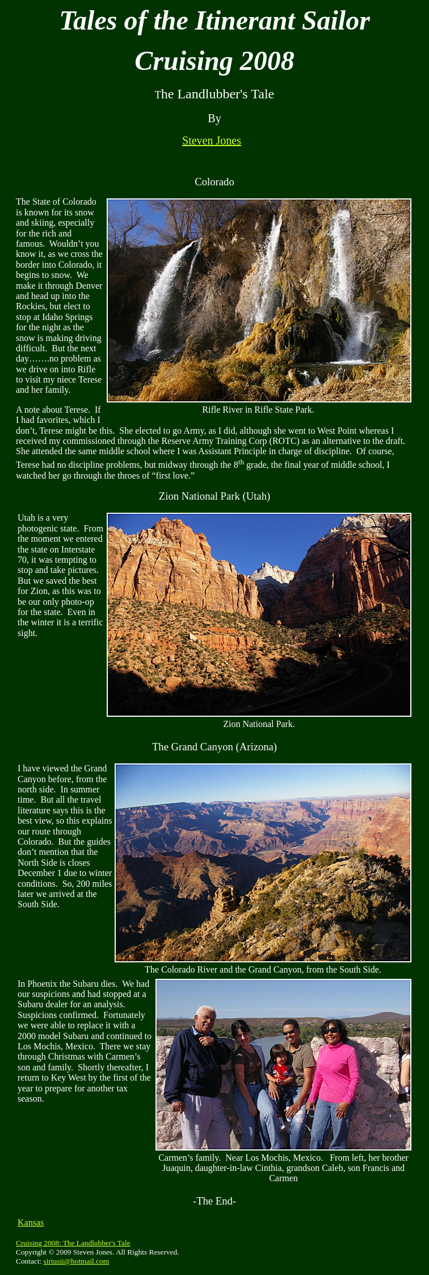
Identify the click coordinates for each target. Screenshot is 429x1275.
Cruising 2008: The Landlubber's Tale (73, 1243)
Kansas (31, 1222)
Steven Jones (211, 140)
